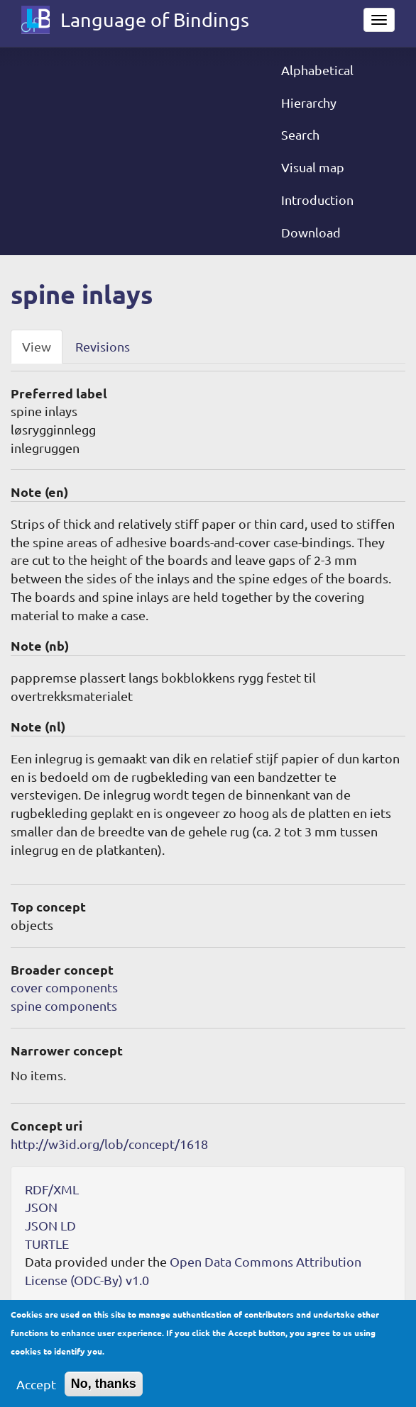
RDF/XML (52, 1189)
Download (311, 232)
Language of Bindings (154, 19)
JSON (41, 1206)
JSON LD (50, 1225)
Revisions (102, 346)
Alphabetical (317, 69)
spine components (64, 1005)
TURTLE (47, 1243)
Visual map (312, 166)
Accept (36, 1392)
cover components (64, 987)
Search (300, 134)
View (36, 346)
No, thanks (103, 1392)
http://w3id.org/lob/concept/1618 (109, 1143)
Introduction (317, 199)
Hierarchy (308, 102)
